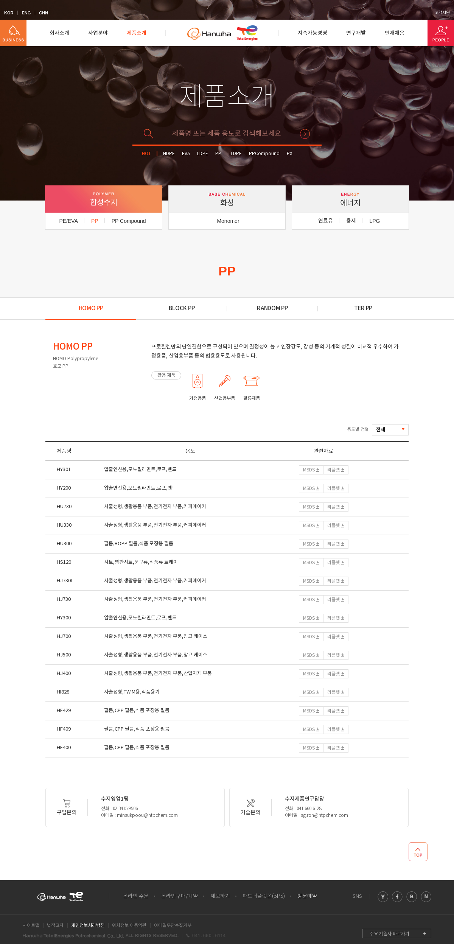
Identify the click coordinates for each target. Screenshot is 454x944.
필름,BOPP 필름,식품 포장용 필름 (138, 544)
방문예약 (307, 896)
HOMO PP (91, 308)
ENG (26, 13)
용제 (351, 221)
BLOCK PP (182, 308)
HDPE (169, 153)
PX (289, 153)
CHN (43, 13)
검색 (305, 134)
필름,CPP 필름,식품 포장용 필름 (136, 711)
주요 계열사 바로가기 (389, 934)
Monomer (228, 221)
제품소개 (136, 33)
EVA (186, 153)
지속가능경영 (312, 33)
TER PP (363, 308)
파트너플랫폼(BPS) (264, 896)
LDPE (202, 153)
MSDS (309, 470)
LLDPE (235, 153)
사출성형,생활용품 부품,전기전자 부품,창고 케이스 (155, 636)
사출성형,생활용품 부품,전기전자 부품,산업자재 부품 (158, 674)
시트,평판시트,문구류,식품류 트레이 (141, 562)
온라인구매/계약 (179, 896)
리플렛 (333, 470)
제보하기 (220, 896)
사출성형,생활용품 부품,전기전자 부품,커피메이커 (155, 507)
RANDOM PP (272, 308)
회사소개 (59, 33)
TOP (418, 851)
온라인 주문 (136, 896)
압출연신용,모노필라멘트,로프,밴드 (140, 470)
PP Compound (129, 221)
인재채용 (394, 33)
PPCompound (264, 153)
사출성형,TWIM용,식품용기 (132, 692)
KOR (8, 13)
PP (218, 153)
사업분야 (98, 33)
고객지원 (442, 13)
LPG (374, 221)
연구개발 (356, 33)
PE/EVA (68, 221)
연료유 (325, 221)
